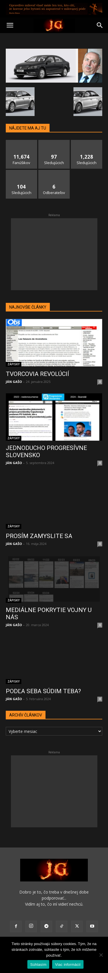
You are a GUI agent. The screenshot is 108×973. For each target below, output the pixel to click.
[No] (101, 955)
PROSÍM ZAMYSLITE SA (39, 529)
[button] (10, 25)
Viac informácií (68, 964)
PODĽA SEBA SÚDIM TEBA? (43, 684)
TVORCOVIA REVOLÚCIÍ (37, 373)
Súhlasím (38, 964)
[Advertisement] (54, 254)
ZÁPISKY (13, 364)
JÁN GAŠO (14, 381)
